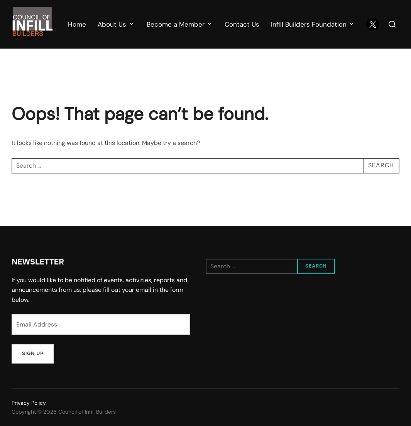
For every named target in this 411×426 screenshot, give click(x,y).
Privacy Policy (29, 402)
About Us (116, 24)
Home (77, 24)
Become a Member (180, 24)
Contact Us (242, 24)
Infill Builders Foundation (313, 24)
